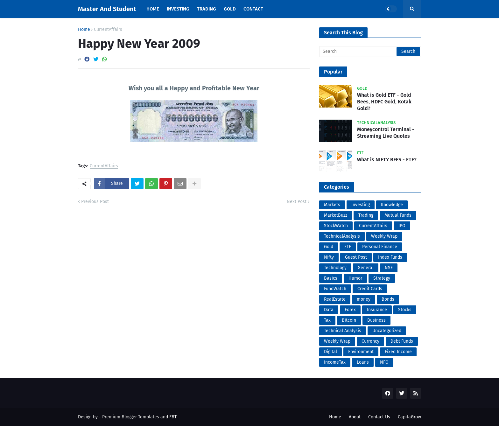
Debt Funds (401, 341)
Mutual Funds (397, 215)
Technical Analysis (342, 330)
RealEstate (335, 299)
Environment (361, 351)
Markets (332, 204)
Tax (327, 320)
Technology (335, 267)
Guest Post (356, 257)
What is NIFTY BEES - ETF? (387, 160)
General (366, 267)
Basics (330, 278)
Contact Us (379, 417)
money (363, 299)
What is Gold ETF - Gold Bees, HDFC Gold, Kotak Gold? (384, 101)
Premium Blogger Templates (130, 417)
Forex (350, 309)
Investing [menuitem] (178, 9)
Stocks (404, 309)
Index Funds (390, 257)
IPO (401, 225)
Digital (330, 351)
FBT (173, 417)
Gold (328, 246)
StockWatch (336, 225)
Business (376, 320)
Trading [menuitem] (206, 9)
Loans (363, 362)
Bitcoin (349, 320)
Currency (370, 341)
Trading (365, 215)
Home (84, 29)
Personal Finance (379, 246)
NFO (384, 362)
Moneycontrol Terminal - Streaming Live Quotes (385, 132)
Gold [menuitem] (230, 9)
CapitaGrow (409, 417)
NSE (389, 267)
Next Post (296, 201)
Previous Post (95, 201)
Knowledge (392, 204)
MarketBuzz (335, 215)
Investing (360, 204)
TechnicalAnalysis (342, 236)
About (355, 417)
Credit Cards (369, 288)
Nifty (329, 257)
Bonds (388, 299)
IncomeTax (335, 362)
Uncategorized (386, 330)
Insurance (377, 309)
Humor (355, 278)
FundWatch (335, 288)
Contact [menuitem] (253, 9)
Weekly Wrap (384, 236)
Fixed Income (398, 351)
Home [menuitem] (152, 9)
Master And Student (107, 9)
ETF (347, 246)
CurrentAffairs (108, 29)
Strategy (381, 278)
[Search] (370, 51)
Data (329, 309)
